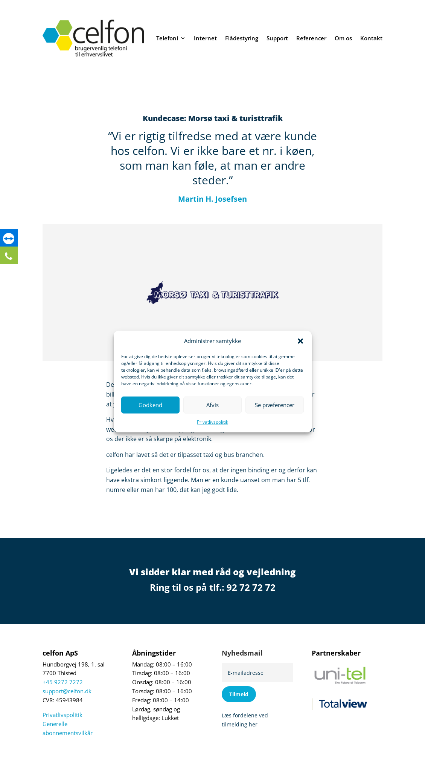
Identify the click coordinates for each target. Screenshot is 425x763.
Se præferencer (274, 405)
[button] (300, 341)
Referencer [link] (311, 38)
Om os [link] (343, 38)
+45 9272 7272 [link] (63, 682)
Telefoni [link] (167, 38)
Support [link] (277, 38)
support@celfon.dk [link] (67, 691)
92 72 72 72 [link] (251, 587)
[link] (9, 240)
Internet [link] (205, 38)
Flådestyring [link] (241, 38)
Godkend (150, 405)
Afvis (212, 405)
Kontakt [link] (371, 38)
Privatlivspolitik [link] (212, 422)
